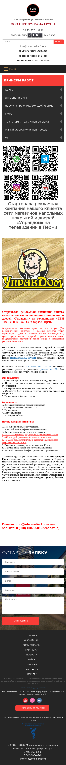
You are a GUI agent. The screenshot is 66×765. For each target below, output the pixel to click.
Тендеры (32, 664)
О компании (31, 640)
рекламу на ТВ (49, 369)
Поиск (58, 42)
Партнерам (31, 650)
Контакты (32, 669)
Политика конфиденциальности (33, 688)
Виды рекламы (32, 645)
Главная (31, 635)
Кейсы (32, 660)
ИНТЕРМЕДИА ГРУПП (23, 358)
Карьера (32, 674)
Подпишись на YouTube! (32, 708)
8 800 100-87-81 (33, 56)
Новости (31, 655)
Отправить (21, 621)
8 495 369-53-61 (33, 51)
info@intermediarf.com (33, 46)
